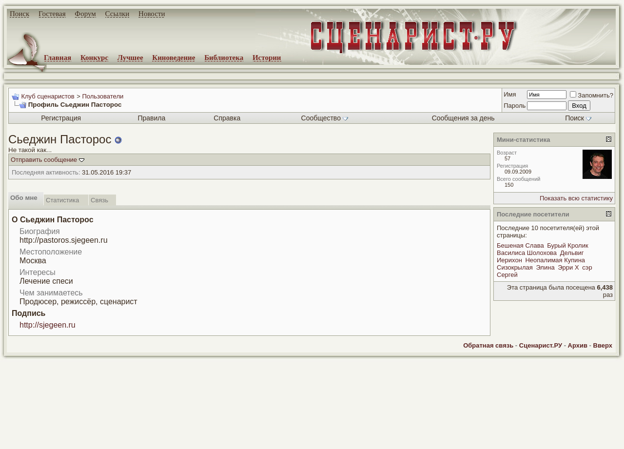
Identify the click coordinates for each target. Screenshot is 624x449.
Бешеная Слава (520, 245)
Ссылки (117, 14)
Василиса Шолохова (527, 252)
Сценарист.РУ (540, 345)
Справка (227, 118)
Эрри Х (568, 267)
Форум (85, 14)
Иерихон (509, 260)
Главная (57, 57)
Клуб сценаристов (47, 96)
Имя (510, 94)
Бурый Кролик (567, 245)
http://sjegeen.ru (48, 325)
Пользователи (102, 96)
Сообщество (324, 118)
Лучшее (130, 57)
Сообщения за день (463, 118)
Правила (151, 118)
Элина (545, 267)
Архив (577, 345)
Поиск (19, 14)
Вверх (602, 345)
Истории (267, 57)
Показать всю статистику (576, 198)
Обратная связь (488, 345)
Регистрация (61, 118)
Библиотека (223, 57)
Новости (151, 14)
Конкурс (94, 57)
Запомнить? (591, 95)
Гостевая (52, 14)
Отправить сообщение (44, 159)
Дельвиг (572, 252)
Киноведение (173, 57)
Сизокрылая (515, 267)
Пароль (515, 105)
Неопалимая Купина (555, 260)
